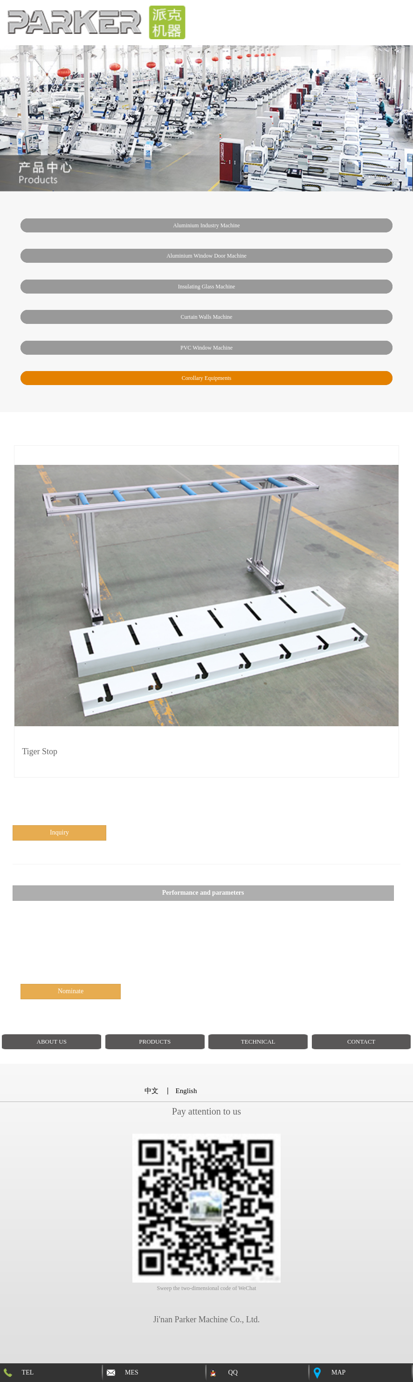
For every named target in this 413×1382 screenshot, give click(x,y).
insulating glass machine (206, 286)
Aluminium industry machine (206, 225)
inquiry (59, 832)
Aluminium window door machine (206, 256)
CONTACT (361, 1041)
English (186, 1090)
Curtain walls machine (207, 317)
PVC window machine (206, 347)
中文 (151, 1090)
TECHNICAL (258, 1041)
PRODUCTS (155, 1041)
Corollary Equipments (206, 378)
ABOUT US (52, 1041)
